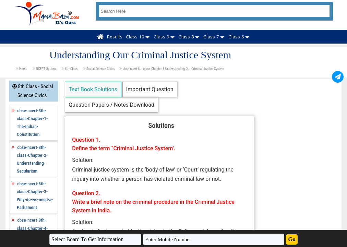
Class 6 (236, 37)
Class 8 (186, 37)
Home (23, 69)
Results (114, 37)
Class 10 (135, 37)
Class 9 (161, 37)
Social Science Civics (100, 69)
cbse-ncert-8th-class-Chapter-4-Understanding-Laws (36, 227)
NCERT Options (46, 69)
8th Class (72, 69)
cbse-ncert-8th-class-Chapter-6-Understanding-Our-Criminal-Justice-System (173, 69)
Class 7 (211, 37)
